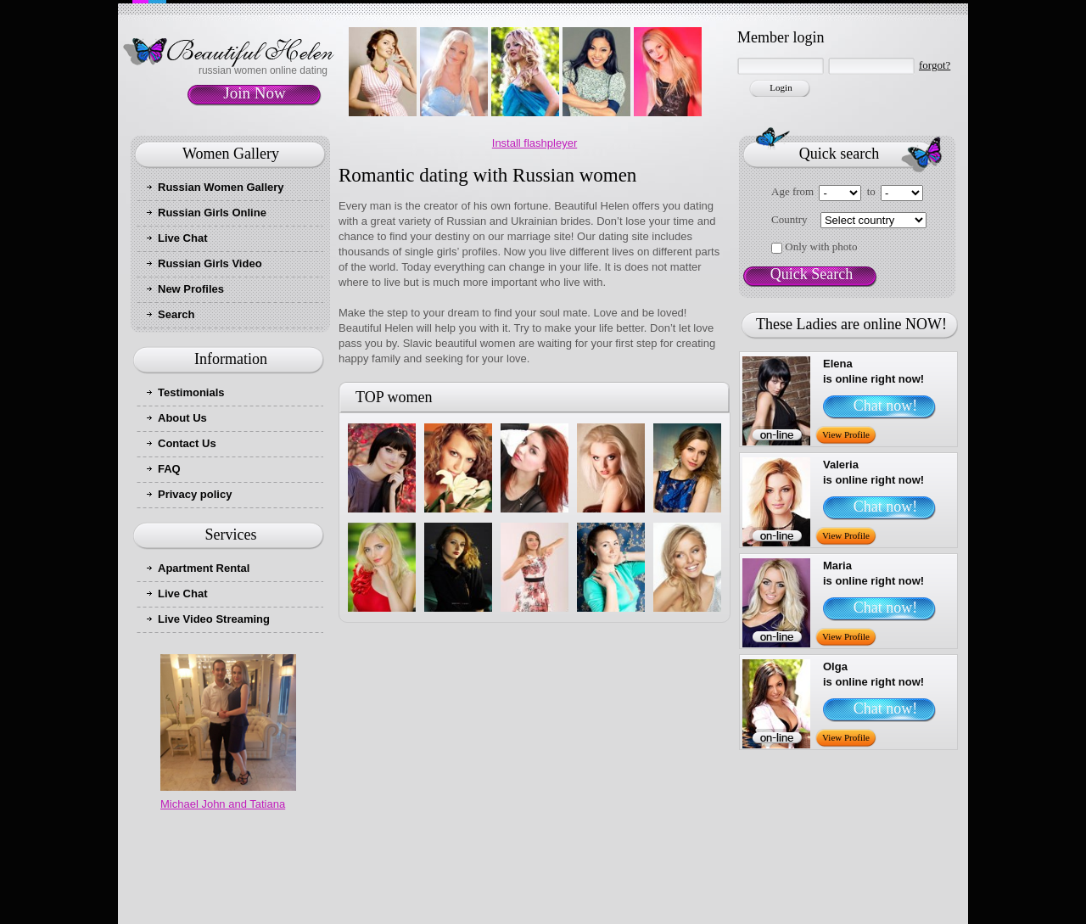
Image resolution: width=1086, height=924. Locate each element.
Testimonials (191, 392)
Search (176, 314)
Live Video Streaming (214, 619)
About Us (182, 418)
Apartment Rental (203, 568)
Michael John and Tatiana (222, 804)
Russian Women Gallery (221, 187)
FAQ (169, 468)
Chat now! (886, 405)
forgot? (934, 65)
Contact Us (187, 443)
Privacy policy (195, 494)
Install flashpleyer (534, 143)
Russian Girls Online (212, 212)
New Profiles (191, 289)
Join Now (254, 93)
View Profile (846, 434)
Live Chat (183, 238)
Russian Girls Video (210, 263)
